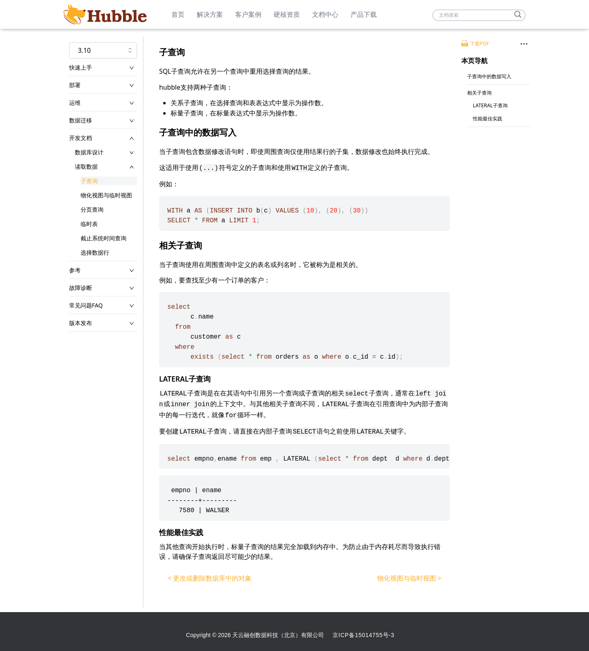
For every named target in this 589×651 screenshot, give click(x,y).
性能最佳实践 (487, 118)
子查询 (89, 181)
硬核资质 (287, 14)
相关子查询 (479, 92)
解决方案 (210, 14)
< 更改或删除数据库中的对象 (210, 578)
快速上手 (80, 67)
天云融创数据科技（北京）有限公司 (278, 635)
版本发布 (80, 323)
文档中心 (325, 14)
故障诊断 (80, 288)
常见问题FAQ (86, 305)
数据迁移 (80, 120)
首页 (177, 14)
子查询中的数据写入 (489, 76)
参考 (75, 270)
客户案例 (248, 14)
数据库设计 (89, 152)
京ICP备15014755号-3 (363, 635)
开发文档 (80, 138)
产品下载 (364, 14)
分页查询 (92, 209)
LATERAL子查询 (490, 105)
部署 (75, 85)
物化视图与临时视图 (106, 195)
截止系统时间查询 (103, 238)
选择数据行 (95, 252)
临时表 (89, 224)
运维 (75, 102)
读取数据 (86, 166)
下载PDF (475, 43)
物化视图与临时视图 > (409, 578)
